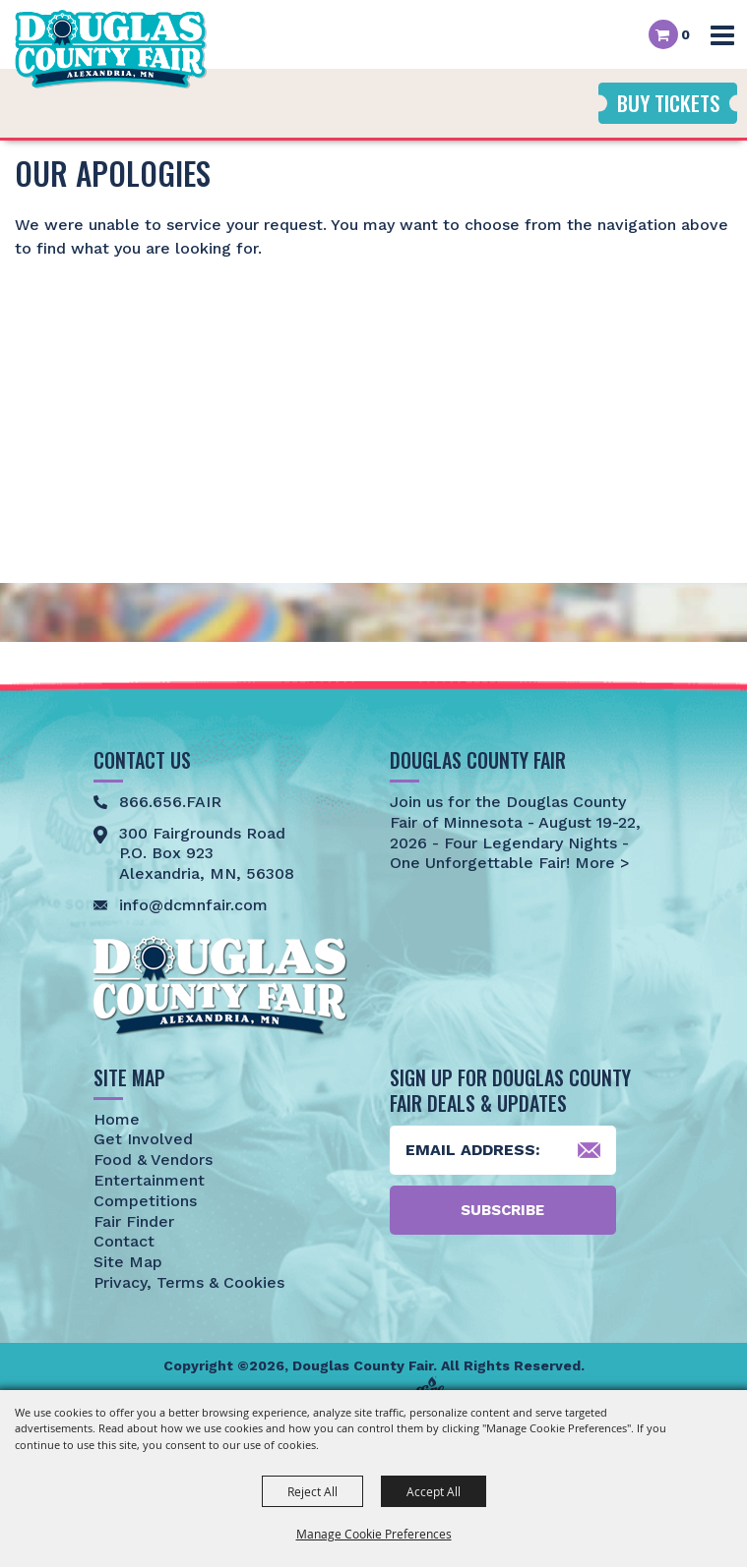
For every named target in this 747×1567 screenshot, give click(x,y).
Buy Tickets (668, 102)
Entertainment (149, 1180)
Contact (124, 1241)
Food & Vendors (153, 1159)
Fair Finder (133, 1221)
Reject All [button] (312, 1491)
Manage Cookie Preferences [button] (374, 1533)
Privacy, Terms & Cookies (188, 1282)
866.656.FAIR (170, 801)
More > (600, 862)
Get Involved (143, 1139)
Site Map (127, 1261)
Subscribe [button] (502, 1210)
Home (116, 1119)
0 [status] (685, 34)
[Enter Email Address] (503, 1150)
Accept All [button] (433, 1491)
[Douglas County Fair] (111, 49)
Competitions (145, 1200)
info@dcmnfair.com (193, 905)
